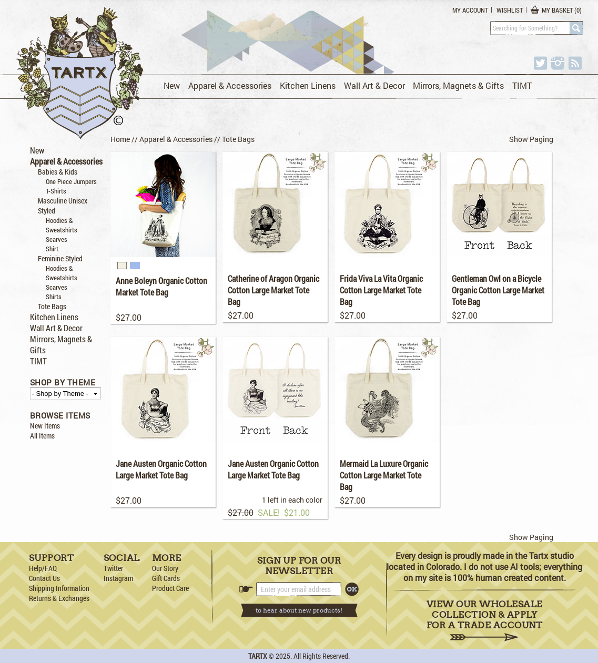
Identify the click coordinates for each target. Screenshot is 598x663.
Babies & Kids (57, 172)
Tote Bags (52, 306)
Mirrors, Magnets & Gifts (458, 85)
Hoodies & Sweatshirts (61, 225)
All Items (42, 436)
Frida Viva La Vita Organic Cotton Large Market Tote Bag (381, 290)
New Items (45, 426)
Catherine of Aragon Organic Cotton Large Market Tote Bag (273, 290)
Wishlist (509, 10)
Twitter (113, 568)
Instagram (118, 578)
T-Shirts (56, 191)
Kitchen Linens (308, 85)
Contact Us (44, 578)
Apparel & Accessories (229, 85)
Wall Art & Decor (374, 85)
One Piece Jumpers (71, 181)
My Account (470, 10)
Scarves (56, 239)
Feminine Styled (60, 258)
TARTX (257, 656)
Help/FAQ (43, 568)
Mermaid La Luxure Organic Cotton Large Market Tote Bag (384, 475)
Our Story (165, 568)
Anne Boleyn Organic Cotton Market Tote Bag (161, 286)
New (172, 85)
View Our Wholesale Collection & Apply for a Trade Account (485, 620)
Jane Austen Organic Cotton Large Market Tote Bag (161, 469)
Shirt (52, 248)
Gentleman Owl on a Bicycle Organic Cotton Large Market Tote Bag (498, 290)
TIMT (522, 85)
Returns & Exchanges (59, 598)
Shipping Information (59, 588)
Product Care (170, 588)
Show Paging (531, 139)
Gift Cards (166, 578)
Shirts (54, 296)
